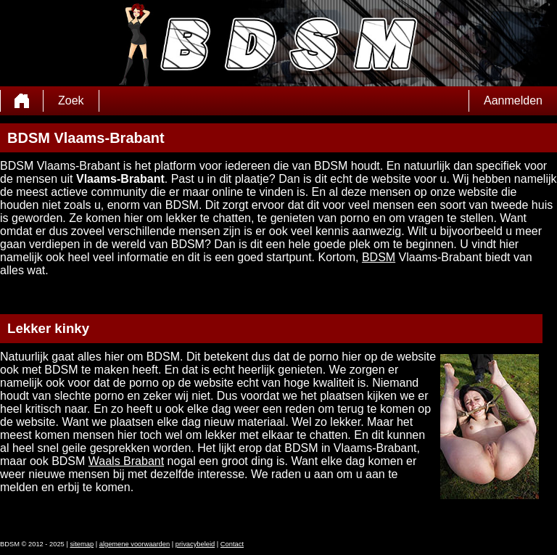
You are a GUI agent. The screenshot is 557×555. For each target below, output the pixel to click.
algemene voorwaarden (134, 544)
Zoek (71, 100)
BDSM (378, 257)
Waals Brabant (126, 461)
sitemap (82, 544)
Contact (232, 544)
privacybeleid (195, 544)
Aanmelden (513, 100)
